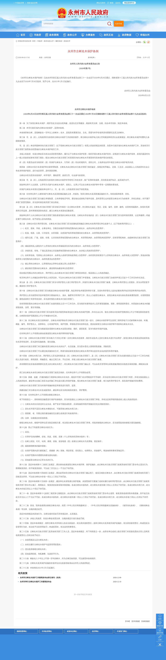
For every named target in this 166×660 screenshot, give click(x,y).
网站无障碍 (101, 3)
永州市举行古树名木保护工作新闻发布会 (35, 582)
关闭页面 (145, 621)
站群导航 (118, 24)
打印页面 (135, 621)
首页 (20, 35)
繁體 (111, 3)
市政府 (35, 35)
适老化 (118, 3)
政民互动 (106, 35)
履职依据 (58, 41)
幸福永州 (142, 35)
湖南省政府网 (32, 3)
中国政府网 (19, 3)
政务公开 (70, 35)
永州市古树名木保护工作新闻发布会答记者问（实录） (41, 578)
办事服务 (88, 35)
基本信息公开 (49, 41)
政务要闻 (52, 34)
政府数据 (124, 35)
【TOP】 (127, 621)
